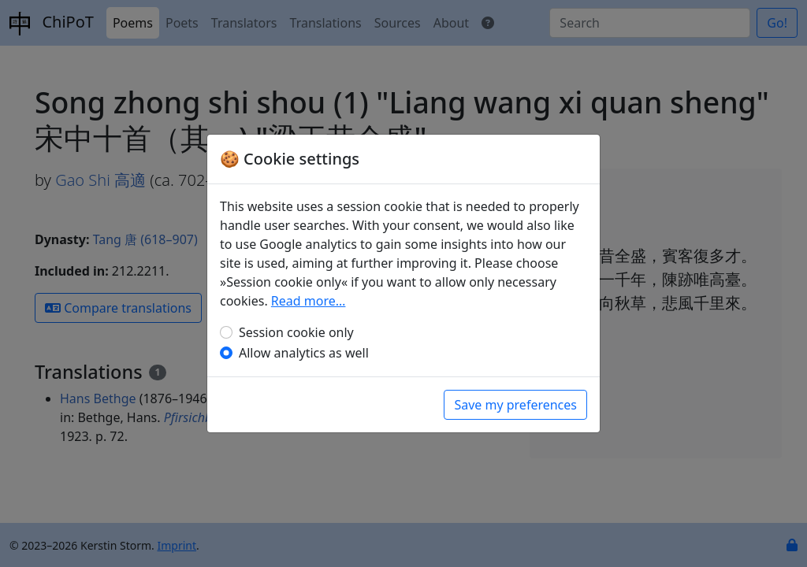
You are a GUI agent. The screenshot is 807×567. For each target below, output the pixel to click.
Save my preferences (515, 404)
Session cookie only (296, 332)
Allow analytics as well (304, 352)
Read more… (308, 300)
